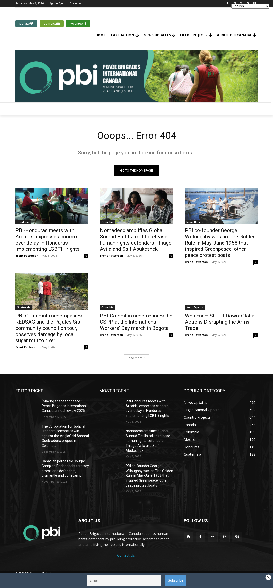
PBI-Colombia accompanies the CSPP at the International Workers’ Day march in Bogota (136, 322)
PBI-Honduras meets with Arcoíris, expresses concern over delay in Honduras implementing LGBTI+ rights (47, 240)
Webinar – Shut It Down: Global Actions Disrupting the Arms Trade (220, 322)
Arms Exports (194, 307)
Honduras (23, 222)
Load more (136, 358)
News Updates (195, 222)
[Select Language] (250, 6)
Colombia (107, 222)
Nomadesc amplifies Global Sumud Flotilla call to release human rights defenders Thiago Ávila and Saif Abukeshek (136, 240)
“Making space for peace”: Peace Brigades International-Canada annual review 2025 (65, 406)
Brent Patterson (26, 256)
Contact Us (126, 555)
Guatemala (23, 307)
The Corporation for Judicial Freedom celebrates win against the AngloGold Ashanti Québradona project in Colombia (65, 436)
